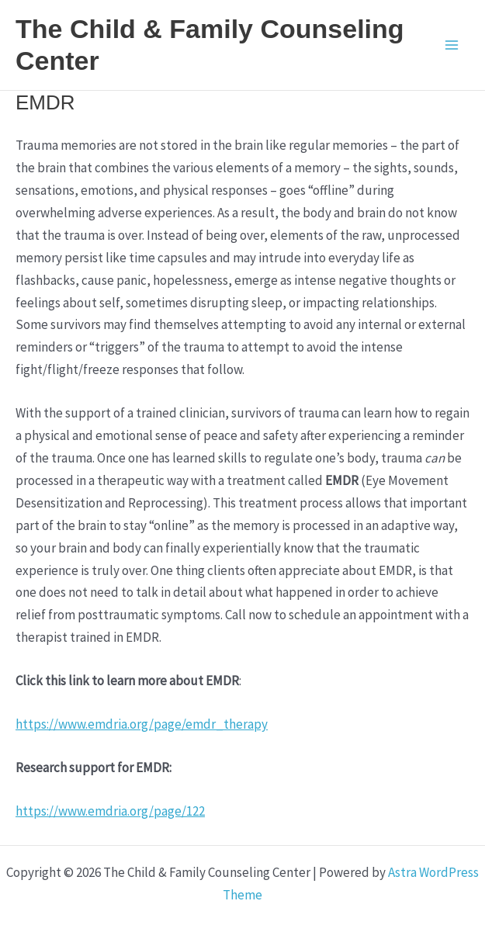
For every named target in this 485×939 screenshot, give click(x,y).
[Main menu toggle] (452, 45)
